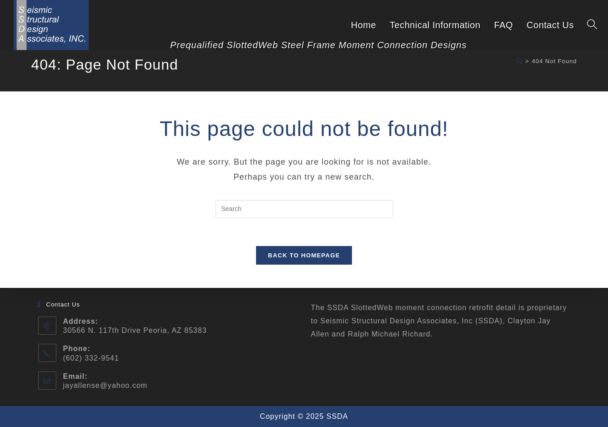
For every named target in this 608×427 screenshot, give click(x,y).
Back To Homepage (304, 255)
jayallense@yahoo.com (105, 385)
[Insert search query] (304, 209)
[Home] (519, 61)
